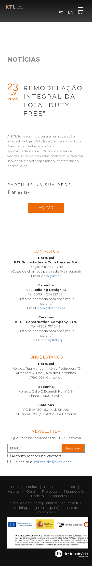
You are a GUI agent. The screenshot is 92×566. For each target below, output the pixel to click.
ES (80, 12)
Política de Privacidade (53, 462)
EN (70, 12)
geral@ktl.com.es (51, 308)
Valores (13, 491)
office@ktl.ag (51, 340)
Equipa (31, 487)
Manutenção (74, 491)
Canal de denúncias (25, 503)
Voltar (46, 208)
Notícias (37, 496)
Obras (31, 491)
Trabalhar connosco (59, 487)
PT (60, 12)
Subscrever (73, 448)
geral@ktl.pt (51, 276)
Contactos (58, 496)
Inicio (15, 487)
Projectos (49, 491)
